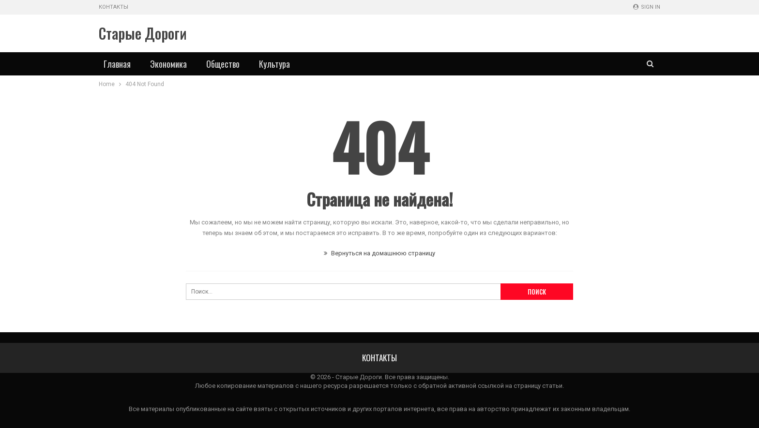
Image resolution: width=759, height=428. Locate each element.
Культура (274, 64)
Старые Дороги (143, 33)
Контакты (113, 7)
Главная (117, 64)
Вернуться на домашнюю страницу (379, 253)
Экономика (168, 64)
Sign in (646, 7)
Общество (223, 64)
